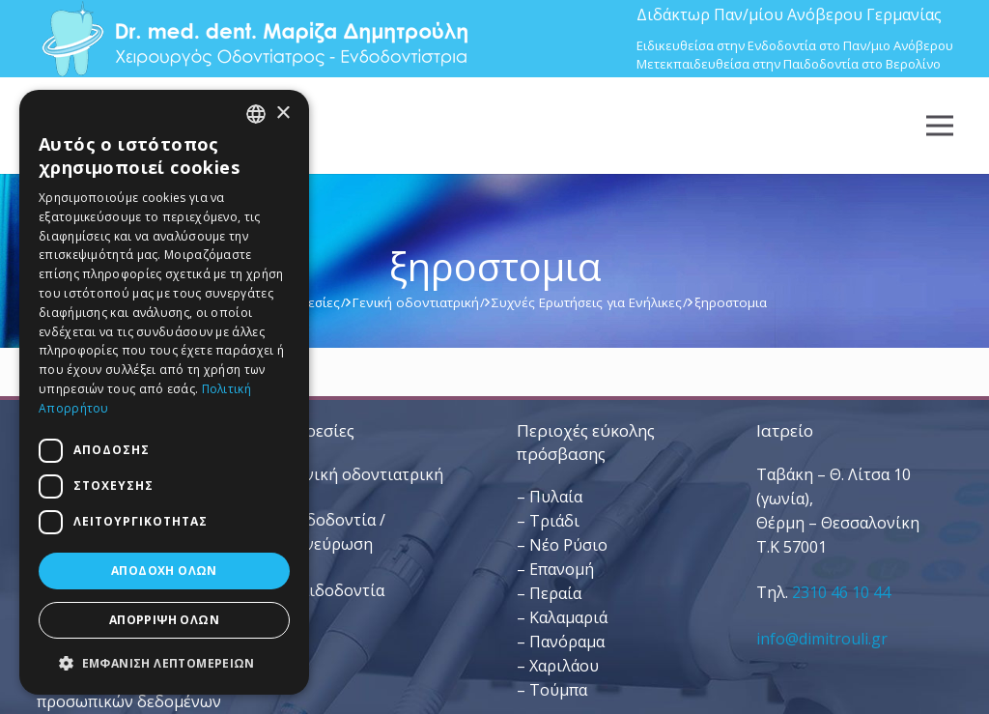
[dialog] (164, 392)
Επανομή (561, 569)
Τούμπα (558, 689)
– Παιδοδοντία (330, 590)
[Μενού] (940, 125)
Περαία (555, 593)
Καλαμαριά (568, 617)
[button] (164, 663)
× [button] (282, 113)
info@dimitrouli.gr (822, 638)
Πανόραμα (567, 641)
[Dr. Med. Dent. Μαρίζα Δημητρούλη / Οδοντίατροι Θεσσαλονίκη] (254, 38)
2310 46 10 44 (841, 592)
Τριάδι (554, 520)
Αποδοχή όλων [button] (164, 570)
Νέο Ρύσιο (568, 545)
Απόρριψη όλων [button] (164, 620)
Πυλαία (555, 496)
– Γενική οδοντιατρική (359, 474)
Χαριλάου (564, 665)
